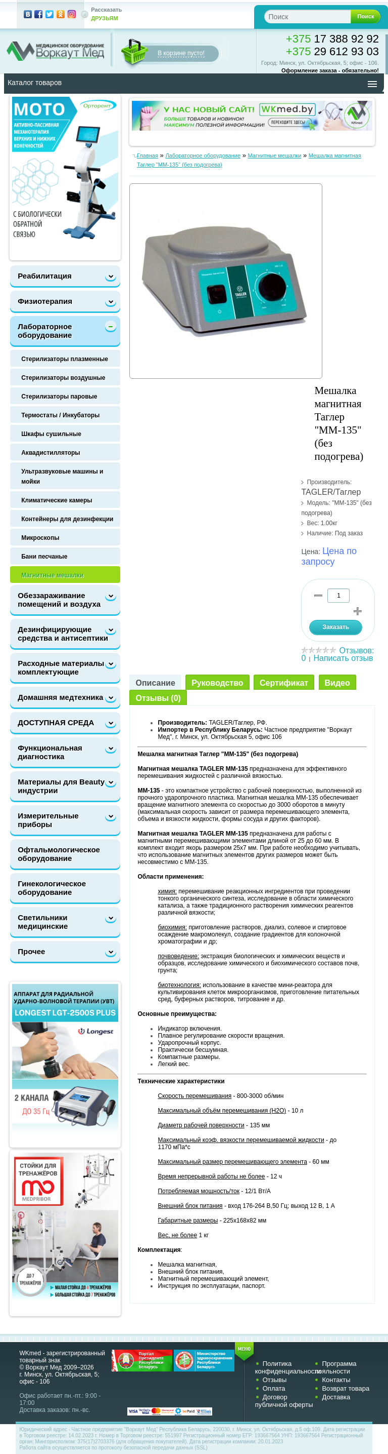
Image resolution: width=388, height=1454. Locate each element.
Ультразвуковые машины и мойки (62, 476)
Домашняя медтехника (60, 697)
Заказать (335, 627)
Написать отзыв (343, 658)
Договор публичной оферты (284, 1400)
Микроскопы (40, 537)
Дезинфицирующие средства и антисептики (63, 633)
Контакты (336, 1380)
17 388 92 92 (332, 38)
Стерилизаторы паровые (59, 396)
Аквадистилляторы (50, 452)
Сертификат (284, 683)
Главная (147, 155)
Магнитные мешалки (52, 575)
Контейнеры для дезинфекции (67, 519)
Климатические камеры (56, 500)
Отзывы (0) (157, 698)
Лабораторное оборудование (45, 330)
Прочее (31, 951)
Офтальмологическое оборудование (59, 853)
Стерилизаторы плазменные (64, 359)
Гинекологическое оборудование (52, 887)
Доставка (336, 1397)
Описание (155, 683)
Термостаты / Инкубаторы (60, 415)
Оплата (274, 1388)
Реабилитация (44, 275)
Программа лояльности (335, 1367)
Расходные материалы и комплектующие (64, 667)
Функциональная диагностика (50, 752)
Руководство (217, 683)
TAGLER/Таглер (331, 492)
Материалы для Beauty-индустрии (62, 786)
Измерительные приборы (48, 820)
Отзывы (275, 1380)
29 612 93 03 (332, 51)
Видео (337, 683)
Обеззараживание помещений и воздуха (59, 599)
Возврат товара (345, 1388)
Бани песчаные (44, 556)
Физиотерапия (45, 301)
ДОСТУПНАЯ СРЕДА (56, 722)
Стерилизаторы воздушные (63, 377)
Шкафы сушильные (51, 434)
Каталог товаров (35, 82)
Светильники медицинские (43, 921)
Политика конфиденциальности (288, 1367)
